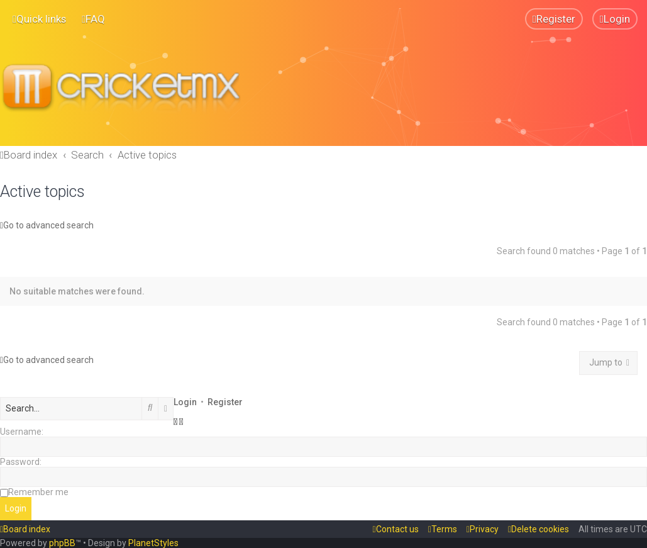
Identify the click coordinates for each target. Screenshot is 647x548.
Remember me (38, 491)
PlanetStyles (153, 543)
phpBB (62, 543)
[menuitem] (93, 18)
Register (225, 401)
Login (185, 401)
